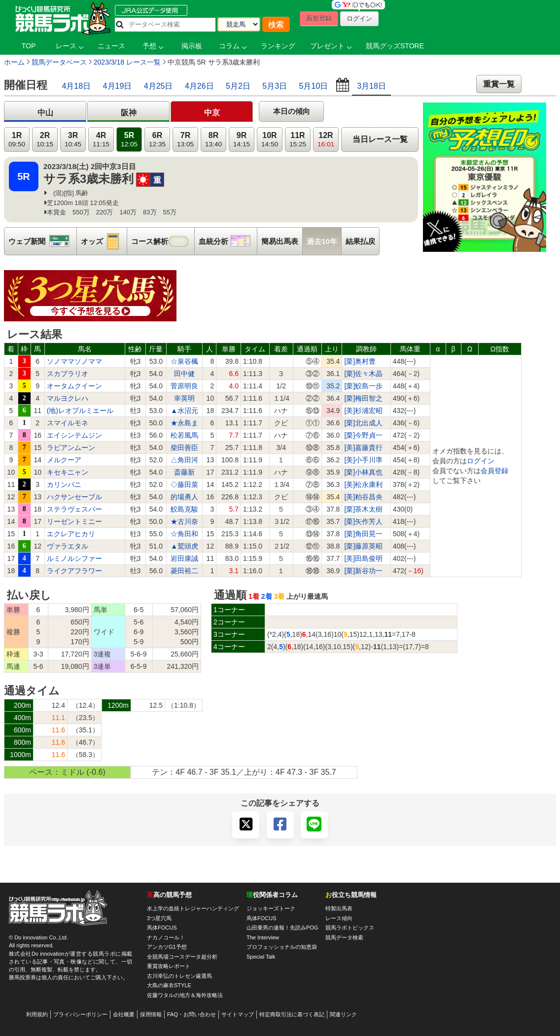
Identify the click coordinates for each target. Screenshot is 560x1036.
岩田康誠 (184, 558)
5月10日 (313, 86)
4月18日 (76, 86)
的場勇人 (184, 497)
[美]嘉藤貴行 (363, 447)
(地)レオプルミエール (80, 410)
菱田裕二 (184, 571)
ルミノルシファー (74, 558)
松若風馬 (184, 435)
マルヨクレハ (67, 398)
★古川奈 (184, 521)
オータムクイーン (74, 386)
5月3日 (274, 86)
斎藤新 (184, 472)
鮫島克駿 (184, 509)
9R (241, 139)
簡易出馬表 (279, 241)
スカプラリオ (67, 374)
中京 (212, 112)
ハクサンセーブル (74, 497)
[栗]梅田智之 (363, 398)
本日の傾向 (291, 111)
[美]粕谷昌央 (363, 497)
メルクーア (64, 460)
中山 (45, 112)
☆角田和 (184, 534)
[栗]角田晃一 (363, 534)
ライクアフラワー (74, 571)
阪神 (129, 112)
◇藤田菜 (184, 484)
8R (213, 139)
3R (73, 139)
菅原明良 (184, 386)
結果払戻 (360, 241)
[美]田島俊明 (363, 558)
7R (185, 139)
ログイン (480, 461)
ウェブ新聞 (42, 241)
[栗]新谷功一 (363, 571)
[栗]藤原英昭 (363, 546)
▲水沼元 (184, 410)
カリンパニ (64, 484)
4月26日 (199, 86)
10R (269, 139)
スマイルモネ (67, 423)
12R (325, 139)
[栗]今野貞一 (363, 435)
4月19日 (117, 86)
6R (157, 139)
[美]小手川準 (363, 460)
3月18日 (371, 86)
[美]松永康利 (363, 484)
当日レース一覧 (380, 139)
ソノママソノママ (74, 361)
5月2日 (238, 86)
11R (297, 139)
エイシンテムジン (74, 435)
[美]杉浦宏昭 (363, 410)
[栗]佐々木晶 (363, 374)
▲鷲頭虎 (184, 546)
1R (16, 139)
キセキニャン (67, 472)
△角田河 (184, 460)
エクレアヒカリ (71, 534)
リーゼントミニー (74, 521)
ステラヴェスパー (74, 509)
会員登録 (494, 471)
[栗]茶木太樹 (363, 509)
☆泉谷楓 (184, 361)
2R (44, 139)
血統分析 (228, 241)
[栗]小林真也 (363, 472)
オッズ (104, 241)
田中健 (184, 374)
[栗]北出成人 (363, 423)
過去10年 (322, 241)
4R (101, 139)
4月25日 (158, 86)
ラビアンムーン (71, 447)
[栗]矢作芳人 (363, 521)
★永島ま (184, 423)
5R (129, 139)
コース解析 (162, 241)
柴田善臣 (184, 447)
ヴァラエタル (67, 546)
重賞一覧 (499, 84)
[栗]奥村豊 (360, 361)
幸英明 (184, 398)
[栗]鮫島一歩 (363, 386)
